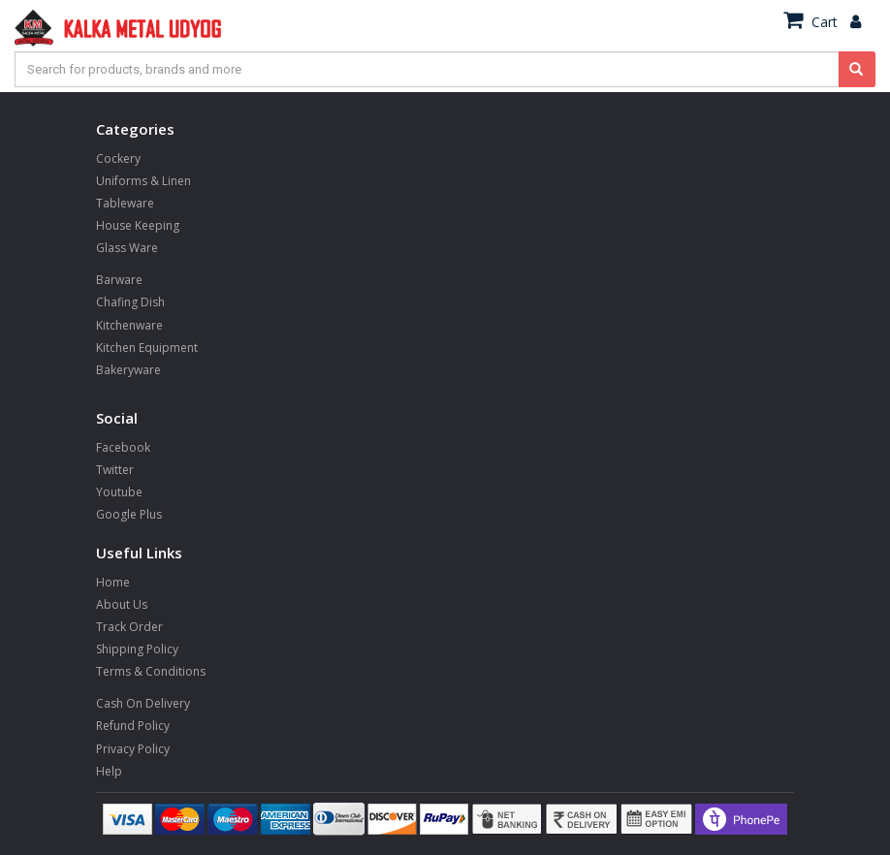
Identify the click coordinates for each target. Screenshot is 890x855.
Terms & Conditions (151, 671)
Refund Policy (133, 725)
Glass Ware (127, 247)
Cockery (118, 158)
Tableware (125, 203)
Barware (119, 279)
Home (113, 582)
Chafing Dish (130, 302)
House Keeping (137, 225)
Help (109, 771)
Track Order (129, 626)
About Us (121, 604)
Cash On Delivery (143, 703)
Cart (810, 22)
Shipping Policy (137, 649)
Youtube (119, 492)
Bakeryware (128, 370)
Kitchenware (129, 325)
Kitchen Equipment (147, 347)
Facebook (123, 447)
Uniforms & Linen (143, 181)
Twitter (115, 469)
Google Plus (129, 514)
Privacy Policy (133, 749)
